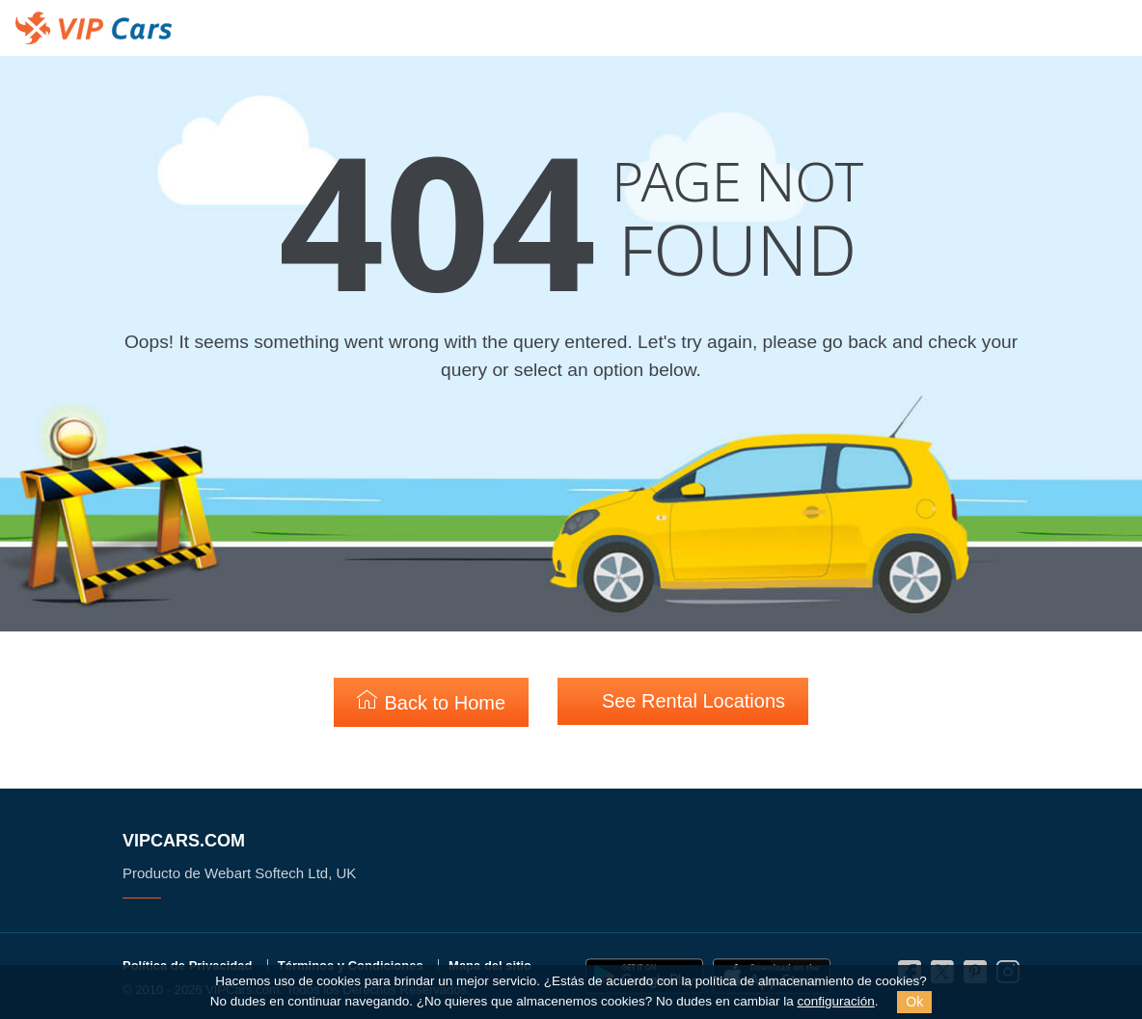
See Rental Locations (683, 700)
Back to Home (431, 701)
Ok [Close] (914, 1001)
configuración (835, 1001)
